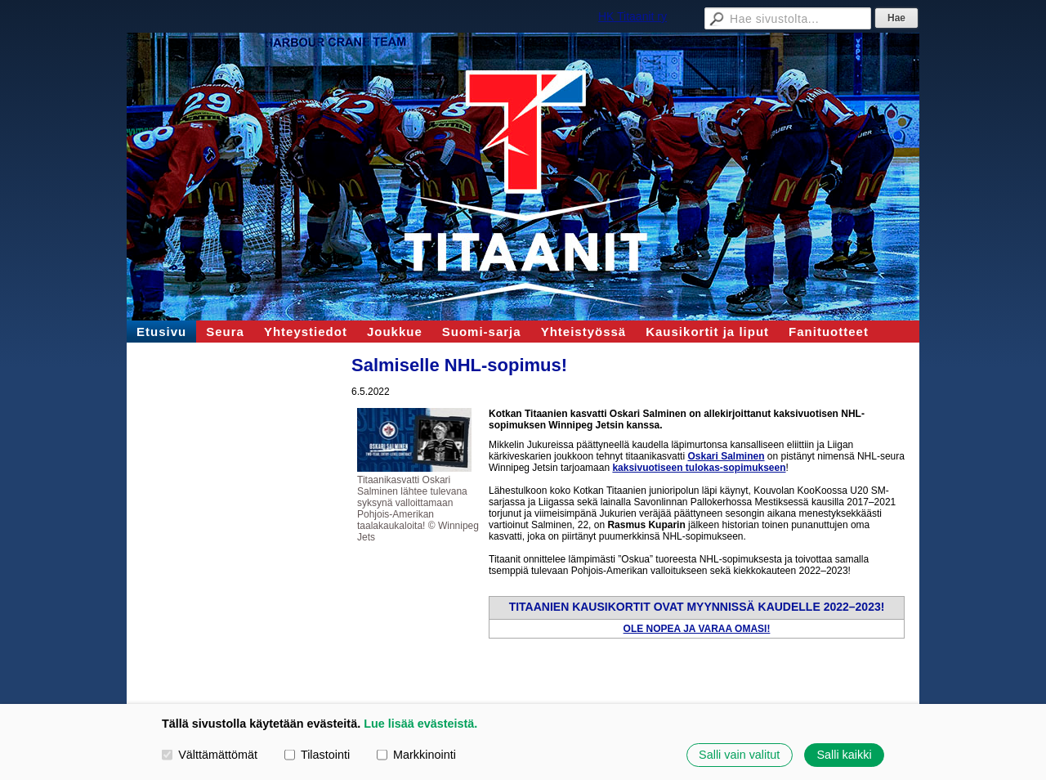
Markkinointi (416, 754)
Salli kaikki (843, 754)
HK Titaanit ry (632, 16)
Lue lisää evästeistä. (420, 723)
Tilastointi (317, 754)
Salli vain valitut (739, 754)
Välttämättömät (209, 754)
